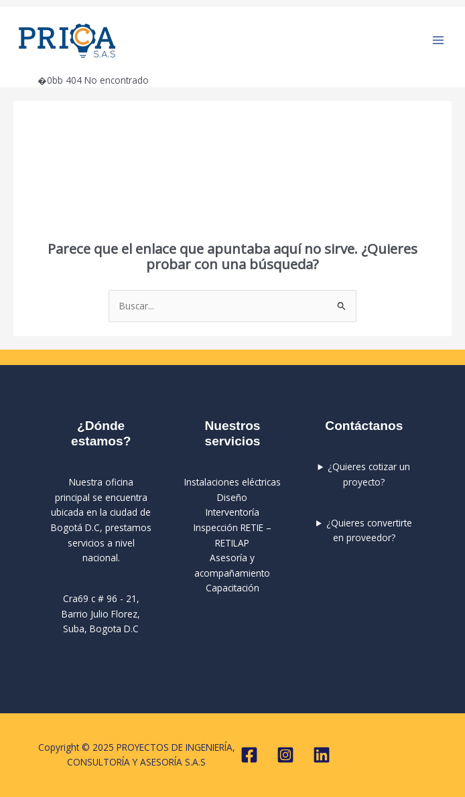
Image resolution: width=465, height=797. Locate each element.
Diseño (232, 497)
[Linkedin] (321, 755)
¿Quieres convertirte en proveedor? (369, 530)
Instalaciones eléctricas (232, 482)
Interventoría (232, 512)
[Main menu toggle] (438, 40)
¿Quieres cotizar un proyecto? (369, 474)
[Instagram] (285, 755)
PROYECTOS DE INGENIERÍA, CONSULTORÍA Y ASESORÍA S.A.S (225, 40)
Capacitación (232, 587)
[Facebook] (249, 755)
